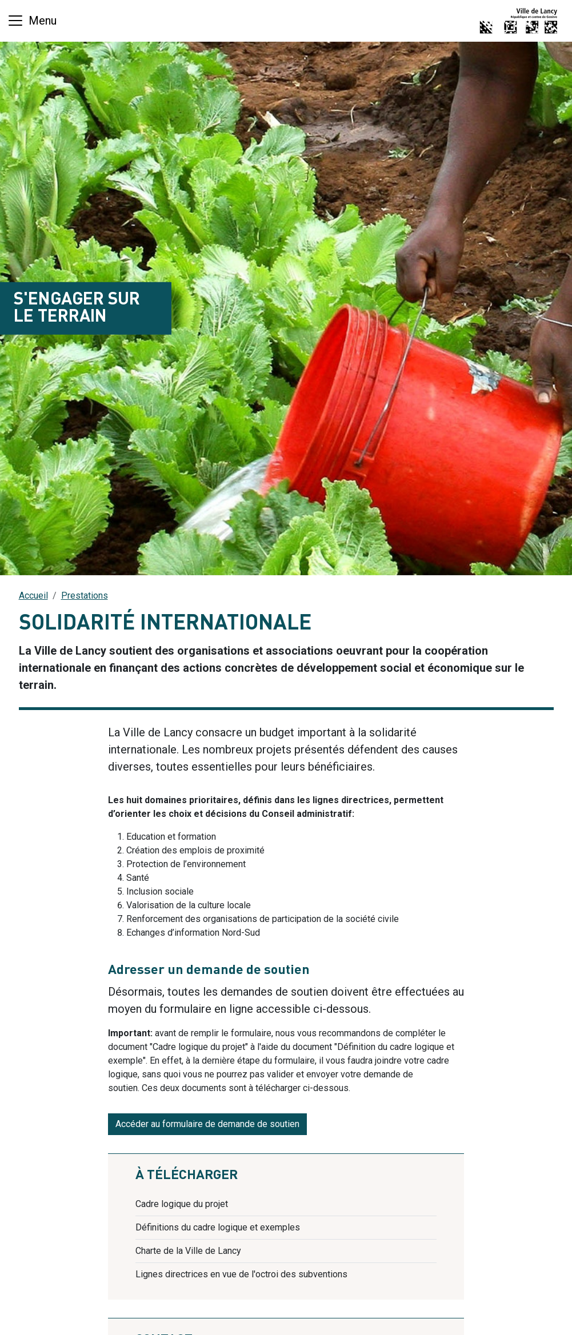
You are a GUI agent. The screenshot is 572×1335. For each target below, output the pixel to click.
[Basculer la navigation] (31, 20)
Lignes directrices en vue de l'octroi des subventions (241, 1274)
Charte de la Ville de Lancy (188, 1250)
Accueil (33, 595)
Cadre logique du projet (181, 1203)
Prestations (84, 595)
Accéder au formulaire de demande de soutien (207, 1123)
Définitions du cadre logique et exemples (217, 1227)
